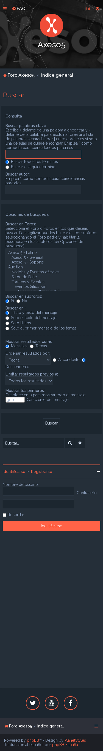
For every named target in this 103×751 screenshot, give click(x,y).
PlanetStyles (75, 740)
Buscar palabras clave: (26, 126)
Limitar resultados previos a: (31, 374)
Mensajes (16, 346)
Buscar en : (15, 308)
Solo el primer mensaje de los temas (41, 328)
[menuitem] (19, 8)
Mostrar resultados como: (29, 341)
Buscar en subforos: (23, 296)
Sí (9, 301)
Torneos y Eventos (41, 282)
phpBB (33, 740)
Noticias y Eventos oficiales (41, 272)
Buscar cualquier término (30, 167)
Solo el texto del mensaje (30, 318)
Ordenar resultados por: (27, 353)
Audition (41, 267)
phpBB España (65, 745)
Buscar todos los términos (31, 161)
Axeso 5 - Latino (41, 252)
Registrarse (41, 471)
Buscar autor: (17, 174)
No (21, 301)
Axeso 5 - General (41, 257)
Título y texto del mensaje (31, 312)
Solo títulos (18, 323)
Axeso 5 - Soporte (41, 262)
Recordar (16, 514)
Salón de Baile (41, 277)
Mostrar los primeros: (25, 390)
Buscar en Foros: (20, 224)
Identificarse (14, 471)
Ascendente (66, 359)
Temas (38, 346)
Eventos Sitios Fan (41, 286)
